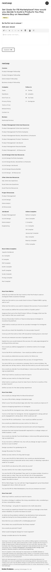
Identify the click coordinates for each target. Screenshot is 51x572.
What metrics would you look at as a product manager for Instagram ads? (24, 325)
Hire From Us (6, 97)
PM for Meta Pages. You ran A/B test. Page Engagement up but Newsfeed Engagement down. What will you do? (25, 484)
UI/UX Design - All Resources (11, 173)
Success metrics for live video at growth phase (17, 469)
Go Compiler (6, 256)
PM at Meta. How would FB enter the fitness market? (18, 524)
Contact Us (5, 112)
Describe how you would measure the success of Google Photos (22, 360)
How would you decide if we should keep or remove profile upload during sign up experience (25, 370)
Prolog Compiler (7, 277)
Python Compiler (31, 215)
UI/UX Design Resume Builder (11, 169)
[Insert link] (18, 30)
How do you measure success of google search (17, 337)
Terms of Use (6, 105)
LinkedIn (29, 94)
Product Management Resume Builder (14, 146)
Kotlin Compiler (7, 267)
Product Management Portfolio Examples (15, 132)
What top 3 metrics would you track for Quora (16, 374)
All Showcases (6, 207)
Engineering (6, 226)
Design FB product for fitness (11, 451)
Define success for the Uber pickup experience (17, 387)
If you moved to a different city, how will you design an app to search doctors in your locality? (24, 443)
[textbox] (25, 39)
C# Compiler (29, 229)
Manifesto (5, 94)
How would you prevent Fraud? (12, 528)
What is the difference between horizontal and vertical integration (23, 427)
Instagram (30, 101)
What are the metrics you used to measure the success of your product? (25, 306)
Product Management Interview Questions (15, 128)
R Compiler (5, 259)
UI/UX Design (6, 199)
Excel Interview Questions (10, 184)
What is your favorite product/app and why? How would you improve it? (25, 403)
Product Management (9, 196)
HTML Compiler (30, 244)
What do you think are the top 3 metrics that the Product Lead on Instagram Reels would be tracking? (23, 295)
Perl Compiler (6, 281)
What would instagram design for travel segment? (18, 532)
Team (4, 90)
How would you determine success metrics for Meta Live (20, 356)
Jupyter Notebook (8, 252)
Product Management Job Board (12, 143)
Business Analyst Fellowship (11, 82)
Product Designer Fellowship (11, 75)
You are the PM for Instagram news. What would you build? (20, 410)
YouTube (29, 97)
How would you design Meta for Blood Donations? (18, 395)
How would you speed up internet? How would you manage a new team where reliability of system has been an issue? (24, 510)
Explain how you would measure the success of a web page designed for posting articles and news (25, 342)
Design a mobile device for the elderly (14, 535)
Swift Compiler (6, 270)
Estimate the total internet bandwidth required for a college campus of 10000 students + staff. (24, 431)
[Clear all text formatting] (25, 30)
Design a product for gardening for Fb (14, 447)
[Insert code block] (15, 30)
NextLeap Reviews (8, 120)
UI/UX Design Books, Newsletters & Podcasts (16, 162)
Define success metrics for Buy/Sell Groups (16, 378)
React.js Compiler (31, 240)
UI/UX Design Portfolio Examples (12, 158)
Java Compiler (30, 218)
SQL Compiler (30, 237)
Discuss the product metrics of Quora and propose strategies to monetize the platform (22, 320)
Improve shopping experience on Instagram (16, 406)
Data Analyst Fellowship (9, 79)
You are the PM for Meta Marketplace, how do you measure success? (24, 488)
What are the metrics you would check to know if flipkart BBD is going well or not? (24, 301)
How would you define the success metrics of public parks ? (21, 309)
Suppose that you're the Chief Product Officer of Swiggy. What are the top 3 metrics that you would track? (24, 314)
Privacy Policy (6, 101)
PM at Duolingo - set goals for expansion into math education (21, 506)
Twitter (29, 90)
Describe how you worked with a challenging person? (19, 521)
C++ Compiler (30, 226)
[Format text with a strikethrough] (22, 30)
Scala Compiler (7, 274)
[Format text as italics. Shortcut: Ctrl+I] (12, 30)
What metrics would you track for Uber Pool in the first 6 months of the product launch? (24, 383)
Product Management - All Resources (14, 150)
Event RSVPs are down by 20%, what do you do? (17, 466)
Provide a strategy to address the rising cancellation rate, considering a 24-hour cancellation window (25, 501)
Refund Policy (6, 108)
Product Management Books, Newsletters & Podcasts (19, 135)
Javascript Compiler (32, 233)
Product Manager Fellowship (11, 71)
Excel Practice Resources (10, 188)
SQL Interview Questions (10, 181)
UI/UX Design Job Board (10, 165)
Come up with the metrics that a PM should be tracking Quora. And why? (25, 334)
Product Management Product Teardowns (15, 139)
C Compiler (29, 222)
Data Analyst (6, 203)
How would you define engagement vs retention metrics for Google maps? (23, 348)
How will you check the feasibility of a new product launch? (21, 330)
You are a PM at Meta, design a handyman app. (17, 399)
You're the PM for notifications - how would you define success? (22, 352)
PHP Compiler (6, 263)
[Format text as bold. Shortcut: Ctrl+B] (9, 30)
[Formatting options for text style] (4, 30)
